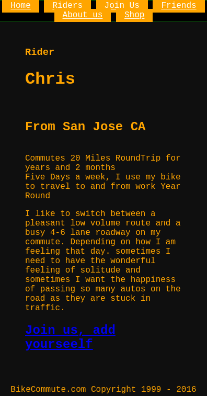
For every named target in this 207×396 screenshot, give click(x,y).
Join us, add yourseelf (70, 337)
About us (83, 15)
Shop (134, 15)
